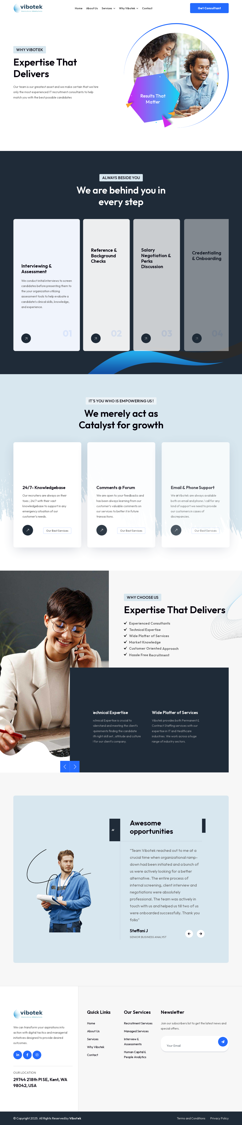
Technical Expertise (111, 712)
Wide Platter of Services (177, 712)
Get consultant (209, 8)
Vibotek (75, 1118)
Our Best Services (60, 530)
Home (78, 8)
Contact (147, 8)
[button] (64, 766)
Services (107, 8)
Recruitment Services (138, 1023)
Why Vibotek (127, 8)
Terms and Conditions (191, 1118)
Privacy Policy (219, 1118)
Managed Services (136, 1031)
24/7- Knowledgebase (46, 487)
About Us (92, 8)
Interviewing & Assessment (39, 268)
